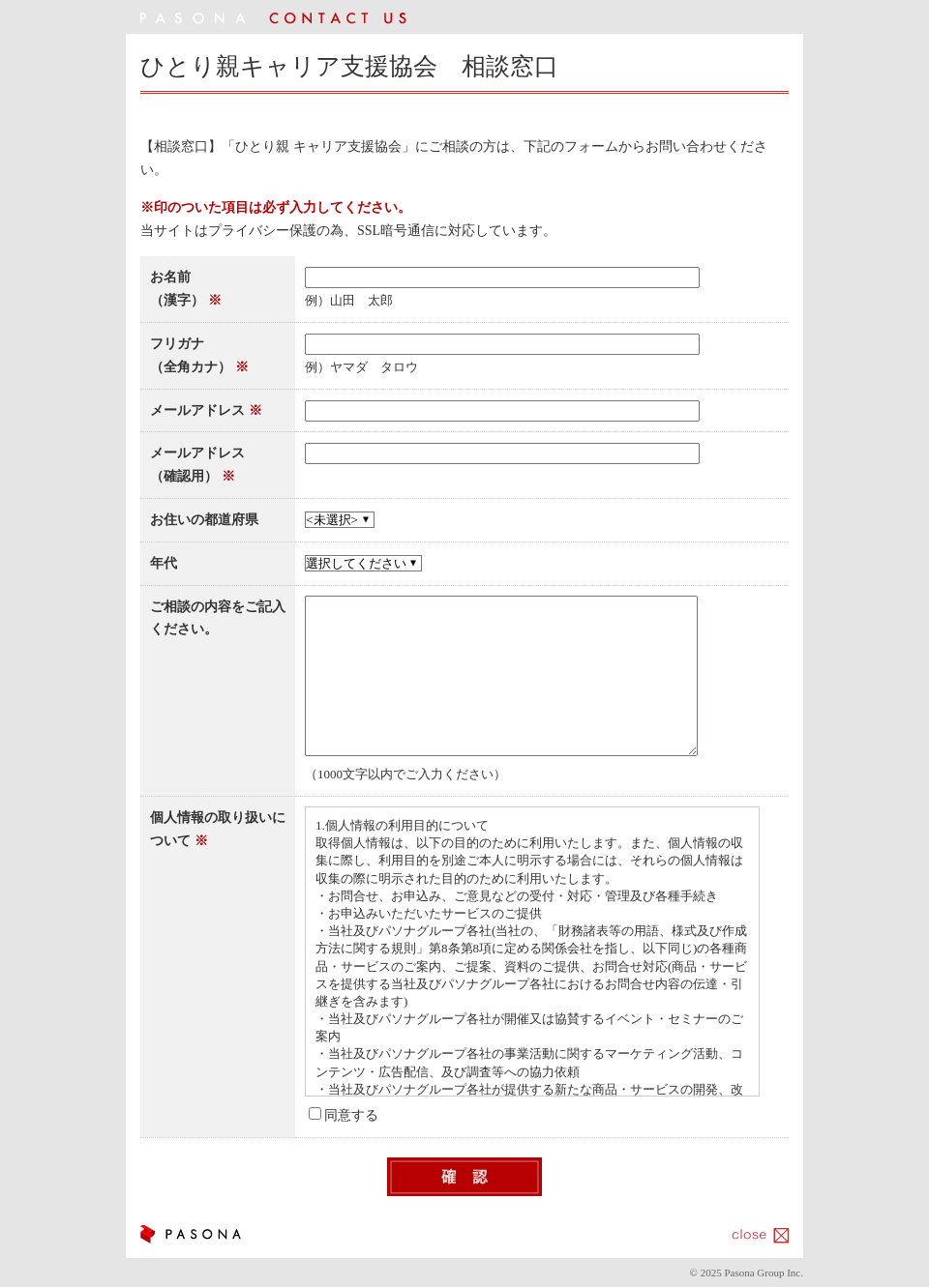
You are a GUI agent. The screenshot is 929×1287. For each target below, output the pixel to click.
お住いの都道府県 (204, 519)
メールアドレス (197, 410)
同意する (351, 1115)
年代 (163, 563)
